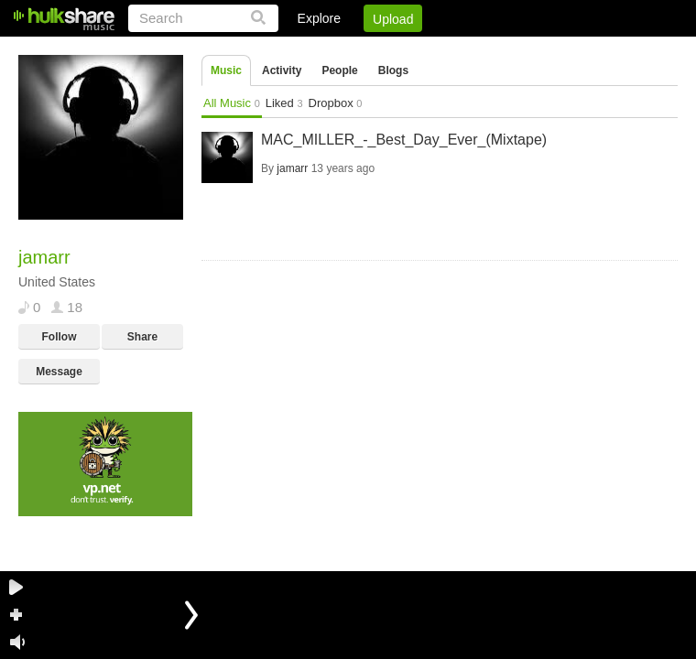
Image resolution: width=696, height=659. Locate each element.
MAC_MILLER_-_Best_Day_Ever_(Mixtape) (404, 139)
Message (59, 371)
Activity (281, 70)
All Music (231, 103)
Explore (319, 18)
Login (299, 50)
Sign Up (365, 50)
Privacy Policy (575, 50)
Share (142, 336)
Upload (393, 19)
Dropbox (336, 103)
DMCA (489, 50)
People (339, 70)
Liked (284, 103)
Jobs (429, 50)
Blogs (393, 70)
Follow (59, 336)
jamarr (292, 168)
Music (226, 70)
